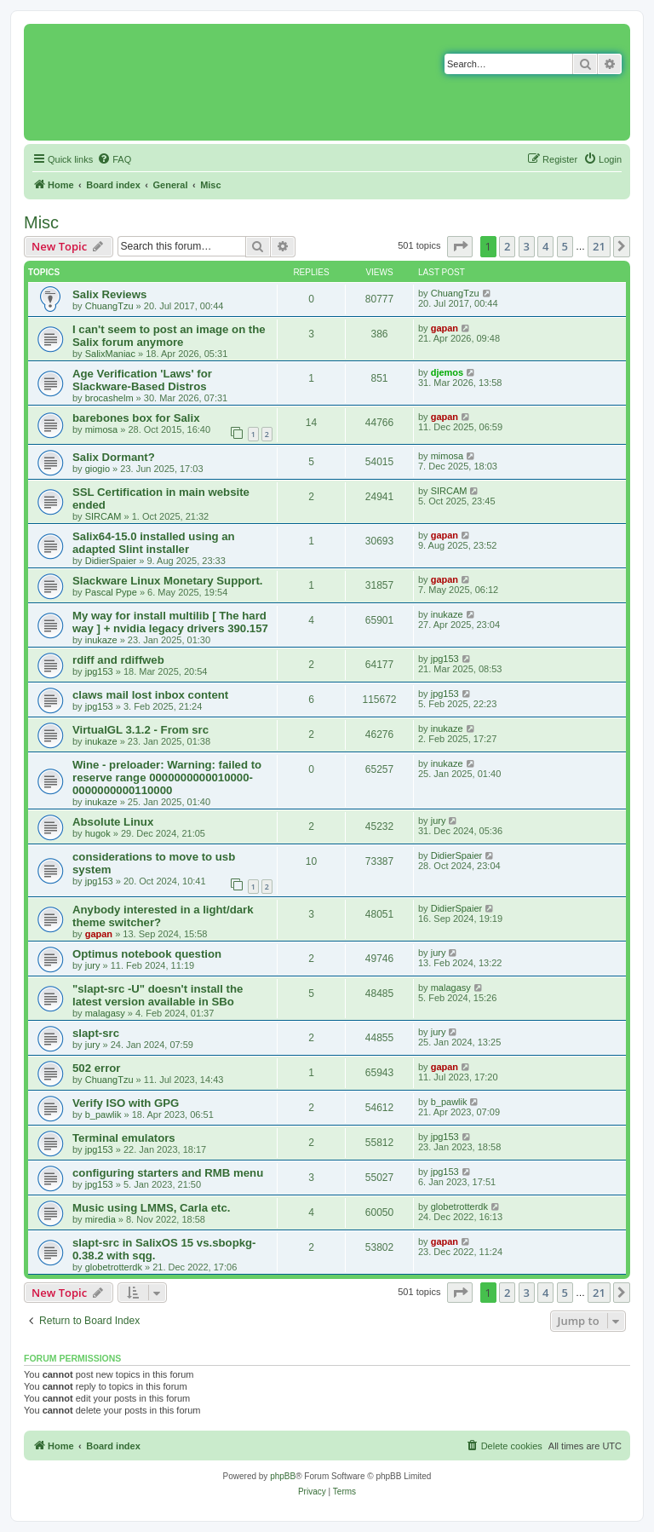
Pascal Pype (111, 592)
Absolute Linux (112, 821)
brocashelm (109, 398)
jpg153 (99, 671)
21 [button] (599, 246)
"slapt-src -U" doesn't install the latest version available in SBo (157, 995)
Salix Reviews (109, 294)
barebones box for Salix (136, 418)
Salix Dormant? (113, 457)
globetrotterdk (459, 1206)
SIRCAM (103, 516)
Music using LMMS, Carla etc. (151, 1207)
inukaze (101, 640)
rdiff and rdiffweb (118, 660)
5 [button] (565, 246)
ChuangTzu (109, 306)
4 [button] (545, 246)
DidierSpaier (111, 561)
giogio (97, 469)
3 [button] (527, 246)
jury (438, 820)
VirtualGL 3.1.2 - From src (140, 729)
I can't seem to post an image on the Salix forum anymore (169, 335)
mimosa (101, 429)
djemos (447, 372)
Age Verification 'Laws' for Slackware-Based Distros (142, 380)
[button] (460, 246)
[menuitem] (114, 159)
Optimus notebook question (146, 953)
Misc (41, 222)
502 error (96, 1068)
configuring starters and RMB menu (167, 1172)
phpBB (282, 1476)
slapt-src (95, 1033)
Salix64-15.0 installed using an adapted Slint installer (153, 543)
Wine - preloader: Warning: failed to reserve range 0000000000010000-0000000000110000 (166, 777)
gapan (444, 328)
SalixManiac (110, 353)
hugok (98, 833)
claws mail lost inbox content (150, 694)
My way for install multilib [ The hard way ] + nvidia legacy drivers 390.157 (170, 622)
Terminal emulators (123, 1138)
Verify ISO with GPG (125, 1103)
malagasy (105, 1013)
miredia (100, 1219)
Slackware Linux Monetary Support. (167, 580)
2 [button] (507, 246)
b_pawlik (103, 1114)
